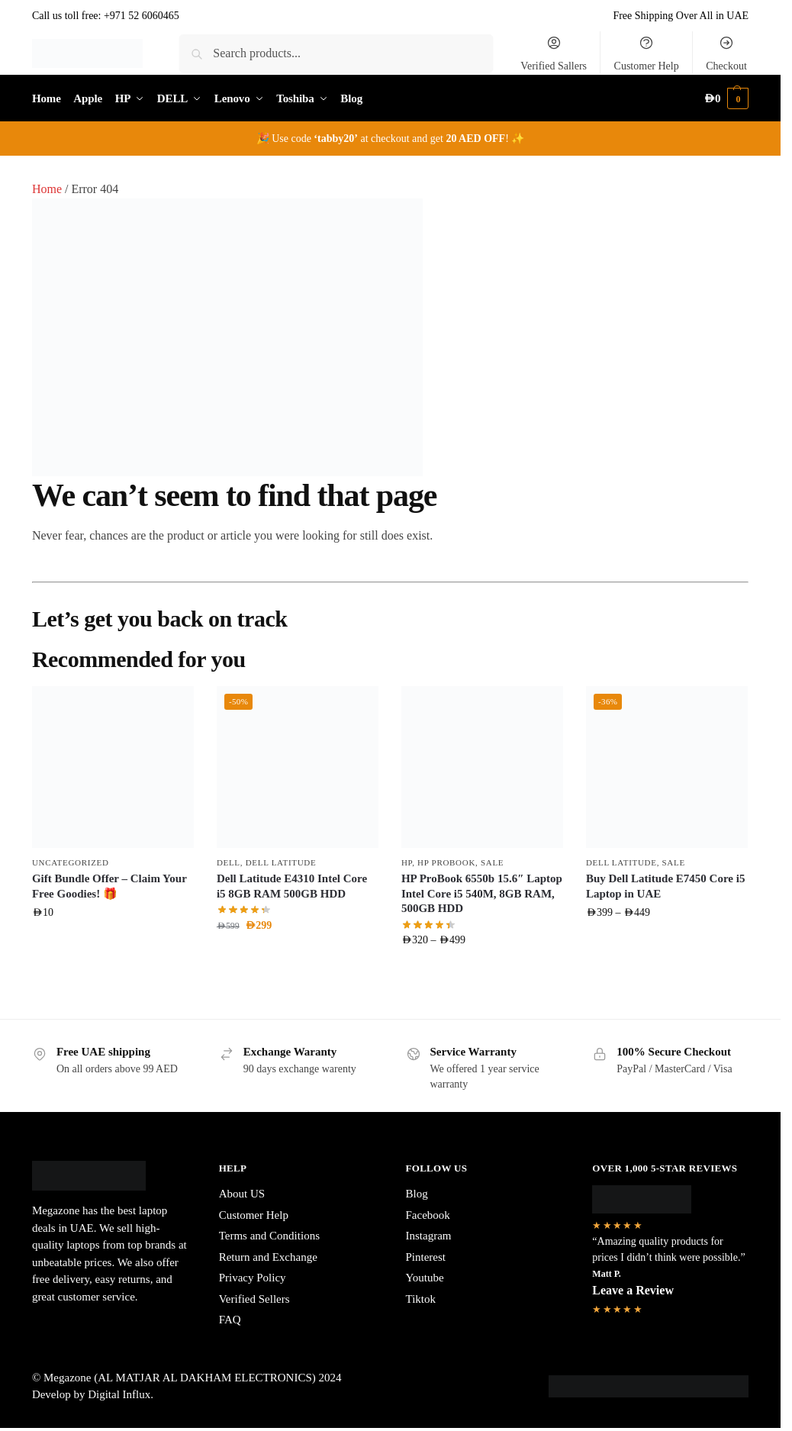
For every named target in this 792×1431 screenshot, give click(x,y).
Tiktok (421, 1299)
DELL (228, 862)
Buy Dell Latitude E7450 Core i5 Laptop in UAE (665, 886)
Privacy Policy (252, 1277)
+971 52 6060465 (141, 15)
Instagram (429, 1236)
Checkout (726, 53)
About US (242, 1194)
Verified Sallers (553, 53)
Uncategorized (70, 862)
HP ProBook (446, 862)
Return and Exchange (268, 1257)
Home (47, 188)
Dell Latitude (281, 862)
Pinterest (426, 1257)
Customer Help (646, 53)
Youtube (425, 1277)
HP (406, 862)
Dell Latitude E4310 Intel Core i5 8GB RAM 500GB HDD (292, 886)
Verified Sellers (254, 1299)
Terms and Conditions (269, 1236)
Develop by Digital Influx (91, 1394)
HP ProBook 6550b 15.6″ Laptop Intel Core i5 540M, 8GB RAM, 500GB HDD (481, 893)
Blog (417, 1194)
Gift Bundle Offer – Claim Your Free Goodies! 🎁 (109, 886)
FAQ (230, 1319)
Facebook (428, 1215)
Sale (492, 862)
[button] (726, 99)
